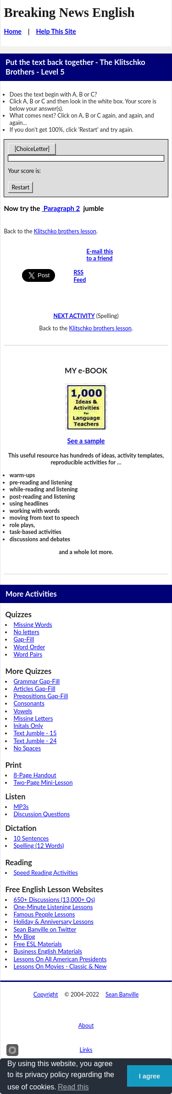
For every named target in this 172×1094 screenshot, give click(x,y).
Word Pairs (27, 654)
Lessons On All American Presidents (59, 959)
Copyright (45, 994)
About (86, 1025)
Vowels (22, 711)
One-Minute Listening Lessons (53, 907)
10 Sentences (31, 838)
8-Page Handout (34, 775)
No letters (26, 632)
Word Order (29, 647)
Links (86, 1049)
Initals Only (28, 725)
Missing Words (32, 624)
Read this (73, 1087)
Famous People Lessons (44, 914)
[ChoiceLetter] (31, 149)
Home (13, 31)
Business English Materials (47, 951)
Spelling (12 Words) (38, 845)
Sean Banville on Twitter (44, 929)
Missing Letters (33, 718)
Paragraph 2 (61, 208)
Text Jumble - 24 (34, 740)
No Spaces (27, 748)
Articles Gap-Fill (34, 688)
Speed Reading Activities (45, 872)
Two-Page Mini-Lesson (42, 782)
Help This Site (56, 31)
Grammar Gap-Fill (36, 681)
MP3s (20, 806)
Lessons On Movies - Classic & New (59, 966)
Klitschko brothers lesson (65, 231)
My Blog (24, 936)
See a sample (86, 441)
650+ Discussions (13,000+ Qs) (54, 899)
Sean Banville (122, 994)
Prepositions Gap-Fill (40, 696)
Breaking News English (69, 12)
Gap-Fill (23, 639)
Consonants (28, 703)
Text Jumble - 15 (34, 733)
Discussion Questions (41, 814)
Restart (20, 187)
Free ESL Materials (37, 944)
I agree (149, 1076)
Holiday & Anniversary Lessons (53, 921)
